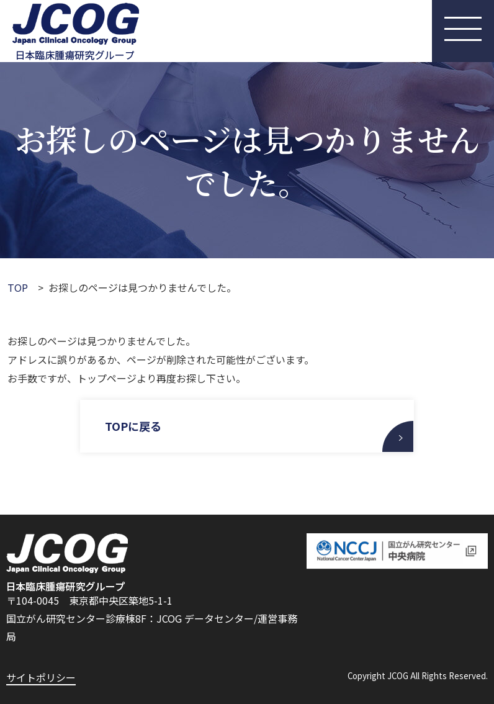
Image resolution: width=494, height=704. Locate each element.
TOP (17, 287)
